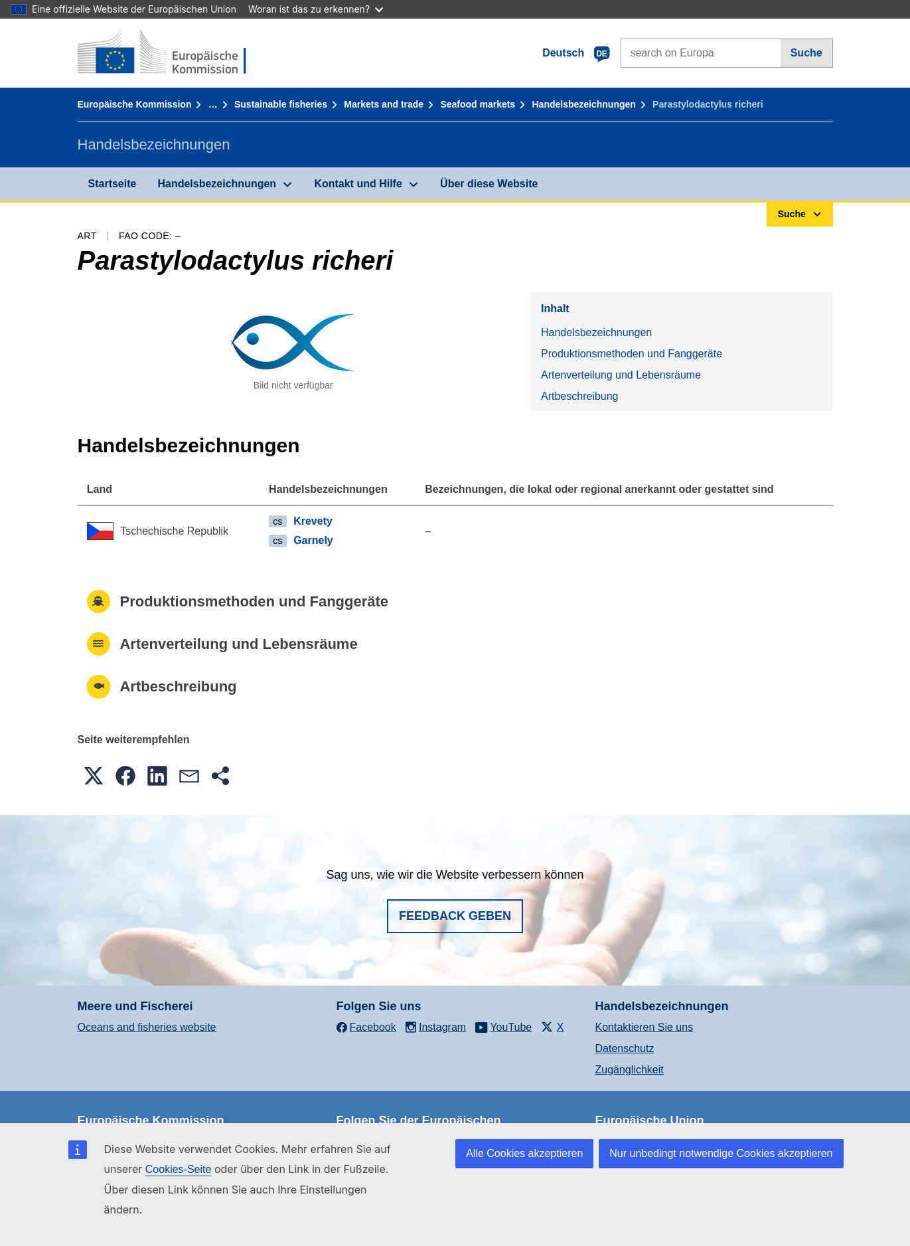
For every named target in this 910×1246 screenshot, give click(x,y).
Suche (806, 52)
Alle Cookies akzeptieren (524, 1153)
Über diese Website (489, 183)
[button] (93, 775)
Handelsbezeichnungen (583, 104)
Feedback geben (455, 916)
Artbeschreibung (580, 396)
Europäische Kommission (135, 104)
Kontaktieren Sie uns (644, 1027)
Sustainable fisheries (280, 104)
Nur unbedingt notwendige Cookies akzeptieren (720, 1153)
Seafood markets (477, 104)
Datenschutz (624, 1048)
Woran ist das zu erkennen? (315, 9)
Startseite (112, 183)
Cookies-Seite (178, 1169)
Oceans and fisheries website (147, 1027)
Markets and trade (383, 104)
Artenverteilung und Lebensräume (621, 375)
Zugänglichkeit (629, 1069)
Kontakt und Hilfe (358, 183)
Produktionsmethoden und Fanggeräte (631, 353)
